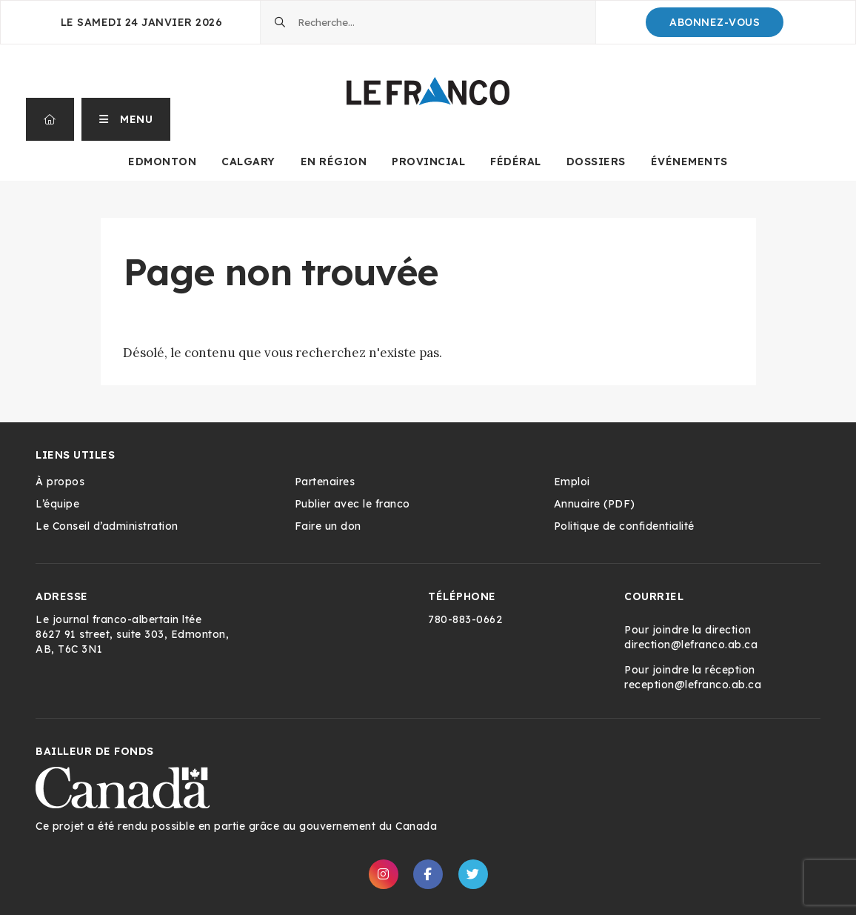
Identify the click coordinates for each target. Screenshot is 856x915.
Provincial (428, 161)
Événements (689, 161)
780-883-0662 (465, 619)
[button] (126, 119)
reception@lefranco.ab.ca (692, 684)
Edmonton (162, 161)
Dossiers (596, 161)
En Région (334, 161)
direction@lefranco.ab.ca (691, 644)
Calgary (248, 161)
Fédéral (515, 161)
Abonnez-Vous (714, 22)
